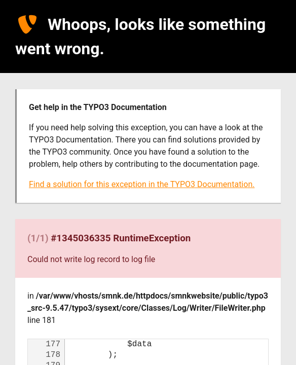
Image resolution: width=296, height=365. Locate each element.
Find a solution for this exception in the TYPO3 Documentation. (141, 184)
